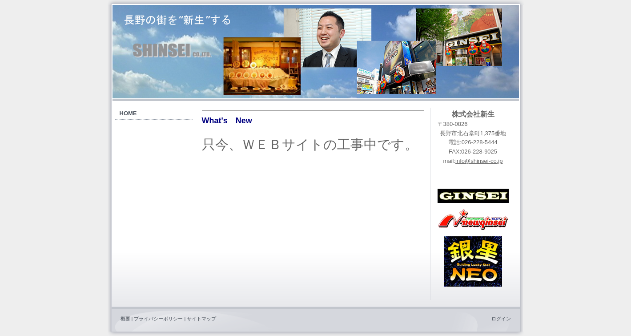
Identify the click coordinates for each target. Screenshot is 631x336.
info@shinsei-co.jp (478, 161)
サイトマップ (201, 318)
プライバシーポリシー (158, 318)
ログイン (501, 318)
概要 (125, 318)
